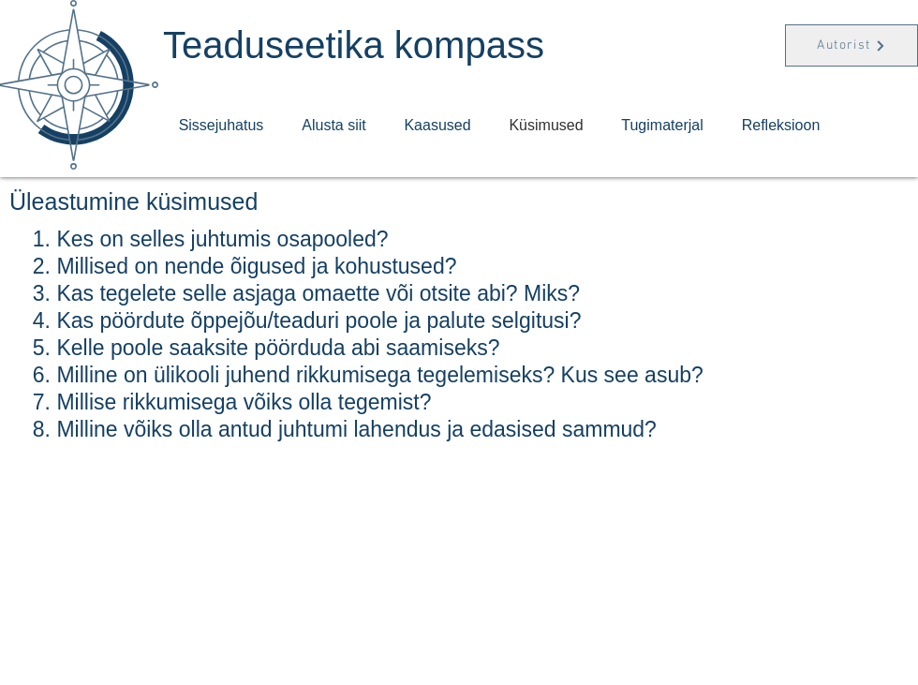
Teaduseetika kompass (353, 45)
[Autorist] (851, 45)
